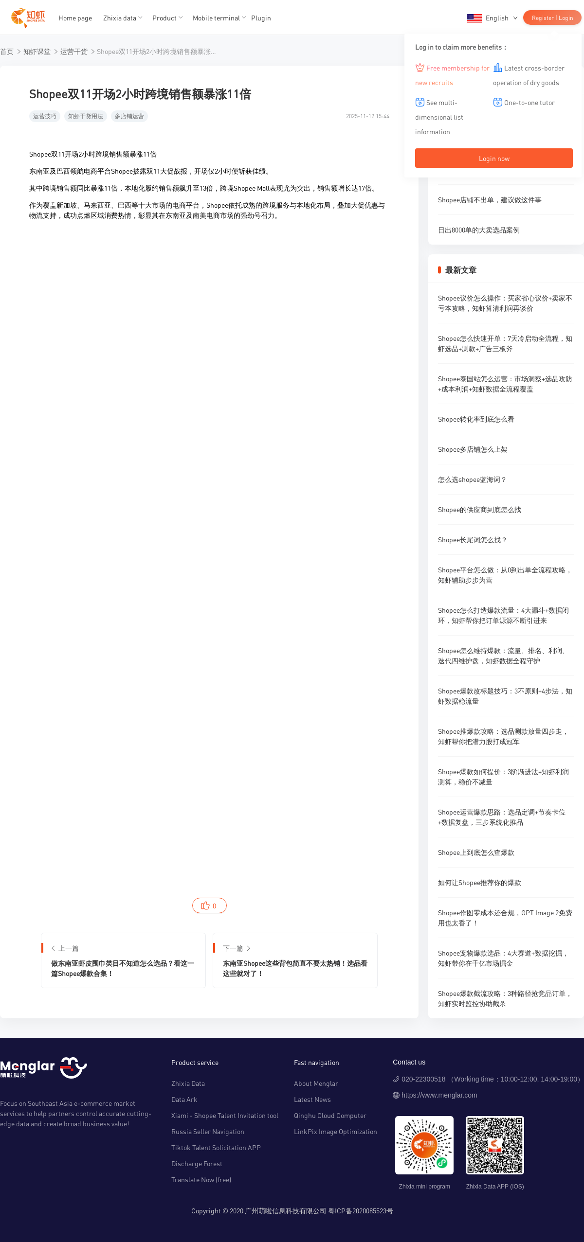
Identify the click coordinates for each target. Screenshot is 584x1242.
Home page (75, 17)
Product (164, 17)
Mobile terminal (216, 17)
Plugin (261, 17)
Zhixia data (119, 17)
